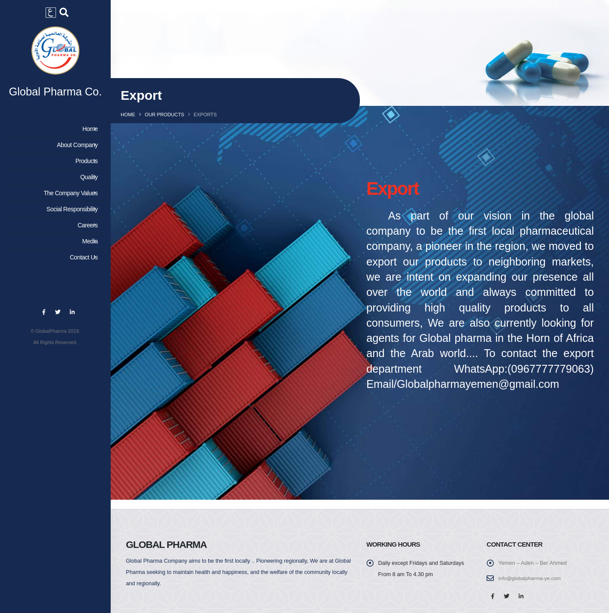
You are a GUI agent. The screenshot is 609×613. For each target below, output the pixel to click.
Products (54, 165)
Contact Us (54, 261)
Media (54, 245)
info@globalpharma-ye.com (531, 578)
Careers (54, 229)
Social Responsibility (54, 213)
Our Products (164, 114)
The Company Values (54, 197)
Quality (54, 181)
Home (54, 133)
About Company (54, 149)
